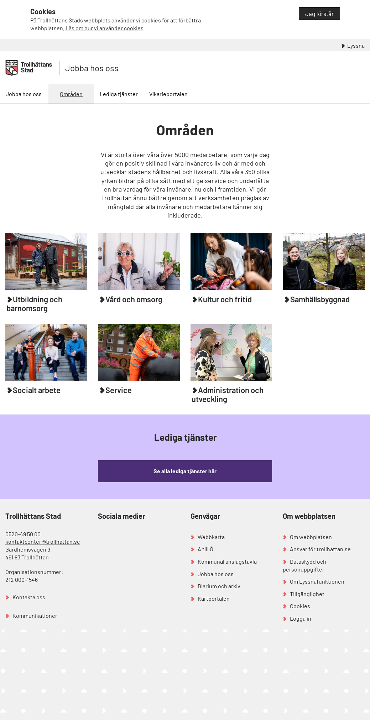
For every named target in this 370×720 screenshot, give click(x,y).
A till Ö (205, 549)
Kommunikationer (34, 615)
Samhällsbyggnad (320, 299)
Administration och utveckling (228, 394)
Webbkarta (211, 536)
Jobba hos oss (92, 68)
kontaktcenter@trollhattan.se (42, 541)
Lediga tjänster (119, 93)
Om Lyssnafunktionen (317, 581)
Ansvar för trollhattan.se (320, 549)
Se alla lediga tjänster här (185, 471)
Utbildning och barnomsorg (34, 303)
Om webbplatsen (311, 536)
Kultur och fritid (225, 299)
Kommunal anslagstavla (227, 561)
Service (118, 390)
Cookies (300, 605)
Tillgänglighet (307, 593)
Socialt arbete (37, 390)
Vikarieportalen (168, 93)
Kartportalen (214, 598)
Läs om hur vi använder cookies (105, 28)
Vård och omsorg (133, 299)
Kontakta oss (28, 597)
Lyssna (356, 45)
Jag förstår (319, 13)
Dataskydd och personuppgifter (304, 565)
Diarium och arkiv (219, 586)
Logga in (300, 618)
